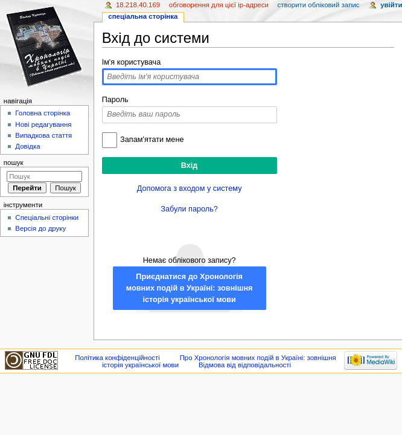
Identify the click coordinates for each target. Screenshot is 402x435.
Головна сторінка (42, 113)
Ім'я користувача (131, 62)
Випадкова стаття (43, 135)
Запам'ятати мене (151, 139)
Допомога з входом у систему (189, 188)
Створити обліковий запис (318, 4)
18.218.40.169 (138, 4)
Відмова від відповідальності (245, 365)
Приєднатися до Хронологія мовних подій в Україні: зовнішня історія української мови (189, 288)
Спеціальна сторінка (142, 16)
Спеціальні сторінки (46, 217)
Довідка (27, 146)
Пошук (14, 162)
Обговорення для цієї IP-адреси (219, 4)
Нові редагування (43, 124)
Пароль (115, 99)
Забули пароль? (189, 209)
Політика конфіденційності (117, 357)
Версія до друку (40, 228)
